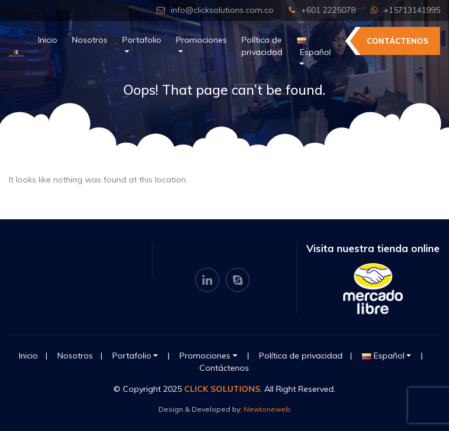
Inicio (47, 40)
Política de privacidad (261, 46)
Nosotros (90, 40)
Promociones (201, 40)
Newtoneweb (267, 409)
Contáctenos (398, 41)
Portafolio (141, 40)
